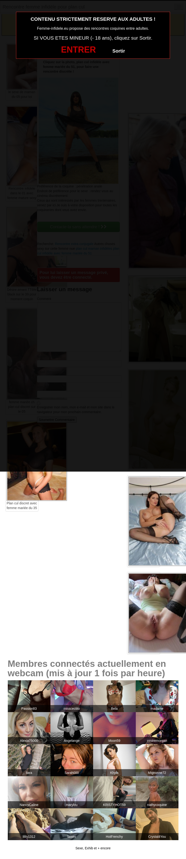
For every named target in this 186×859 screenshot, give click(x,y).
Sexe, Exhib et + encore (93, 848)
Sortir (118, 51)
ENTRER (78, 49)
